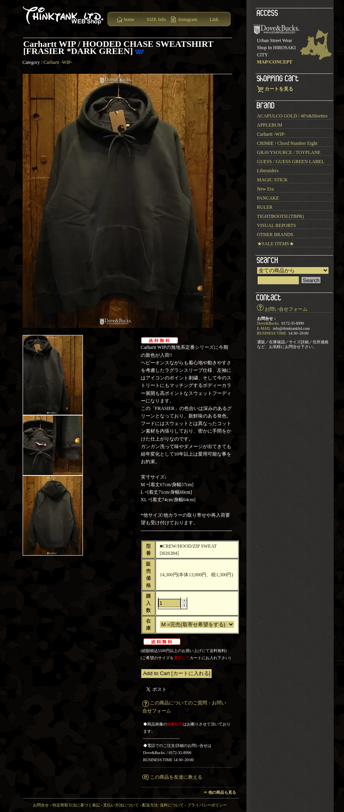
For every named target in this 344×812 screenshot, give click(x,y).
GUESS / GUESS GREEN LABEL (291, 161)
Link (214, 19)
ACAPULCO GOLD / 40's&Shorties (292, 116)
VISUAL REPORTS (276, 225)
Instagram (187, 19)
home (129, 19)
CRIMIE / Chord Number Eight (287, 143)
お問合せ (41, 805)
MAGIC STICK (272, 180)
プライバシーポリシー (207, 805)
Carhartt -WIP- (58, 62)
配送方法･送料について (163, 805)
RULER (265, 207)
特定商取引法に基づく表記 (76, 805)
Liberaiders (268, 170)
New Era (265, 189)
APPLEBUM (270, 125)
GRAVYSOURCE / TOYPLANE (289, 152)
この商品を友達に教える (176, 777)
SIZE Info (156, 19)
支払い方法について (121, 805)
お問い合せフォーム (286, 309)
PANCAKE (268, 198)
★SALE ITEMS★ (275, 243)
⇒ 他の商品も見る (219, 792)
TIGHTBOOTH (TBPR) (280, 216)
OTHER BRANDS (275, 234)
